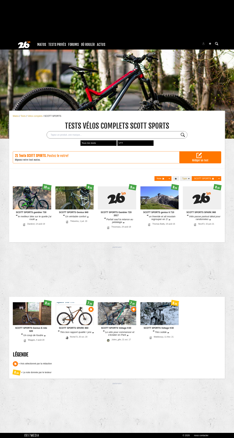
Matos (41, 44)
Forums (73, 44)
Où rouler (88, 44)
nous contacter (201, 435)
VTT (120, 143)
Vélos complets (35, 116)
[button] (210, 44)
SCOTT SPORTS (52, 116)
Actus (101, 44)
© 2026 (186, 435)
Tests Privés (57, 44)
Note (161, 178)
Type (186, 178)
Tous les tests (89, 143)
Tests (23, 116)
